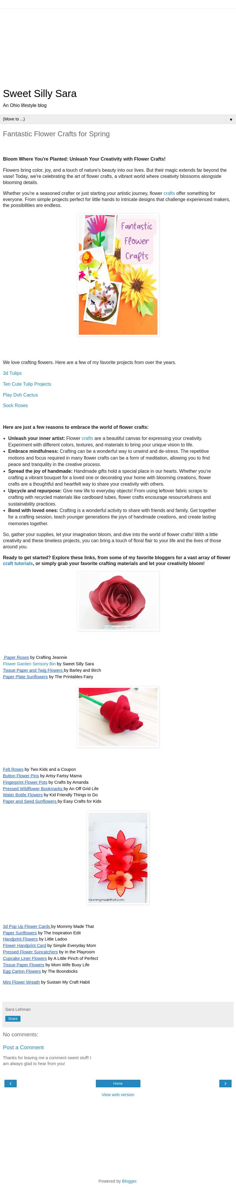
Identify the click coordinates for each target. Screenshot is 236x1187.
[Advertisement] (118, 45)
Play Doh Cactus (20, 394)
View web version (118, 1094)
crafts (169, 193)
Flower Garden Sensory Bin (29, 663)
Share (13, 1019)
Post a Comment (23, 1047)
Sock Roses (15, 405)
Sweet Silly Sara (40, 93)
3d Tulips (12, 373)
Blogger (129, 1181)
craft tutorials (18, 563)
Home (118, 1083)
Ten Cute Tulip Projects (27, 384)
